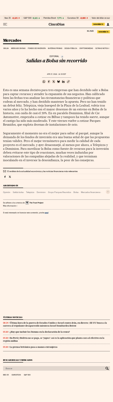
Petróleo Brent (49, 18)
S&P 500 (27, 18)
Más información (10, 206)
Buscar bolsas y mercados (17, 360)
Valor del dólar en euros (102, 18)
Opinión (6, 192)
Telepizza (30, 192)
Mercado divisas (18, 48)
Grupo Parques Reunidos (59, 192)
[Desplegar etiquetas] (108, 192)
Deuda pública (70, 48)
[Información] (62, 56)
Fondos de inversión (37, 48)
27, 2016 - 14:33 (56, 74)
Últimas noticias (102, 48)
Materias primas (55, 48)
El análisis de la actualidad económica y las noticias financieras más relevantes (42, 171)
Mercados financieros (90, 192)
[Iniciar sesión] (108, 24)
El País (90, 31)
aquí (46, 212)
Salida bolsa (18, 192)
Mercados (12, 41)
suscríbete (98, 24)
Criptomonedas (86, 48)
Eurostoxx (16, 375)
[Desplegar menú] (5, 24)
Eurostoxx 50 (73, 18)
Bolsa (6, 48)
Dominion (41, 192)
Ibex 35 (8, 18)
